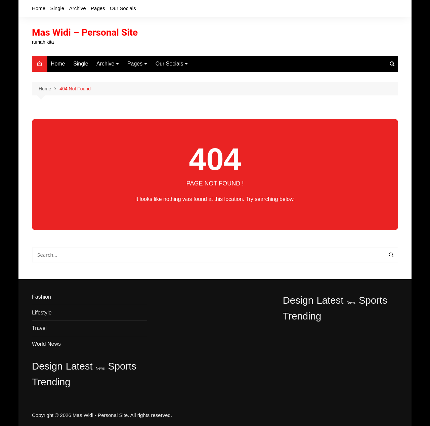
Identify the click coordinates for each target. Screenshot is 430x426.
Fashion (41, 297)
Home (38, 8)
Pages (98, 8)
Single (57, 8)
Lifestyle (42, 312)
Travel (39, 328)
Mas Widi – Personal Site (85, 32)
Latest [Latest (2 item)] (79, 366)
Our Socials (123, 8)
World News (46, 344)
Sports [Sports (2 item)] (122, 366)
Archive (77, 8)
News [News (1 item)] (100, 368)
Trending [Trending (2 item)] (51, 381)
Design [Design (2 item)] (47, 366)
